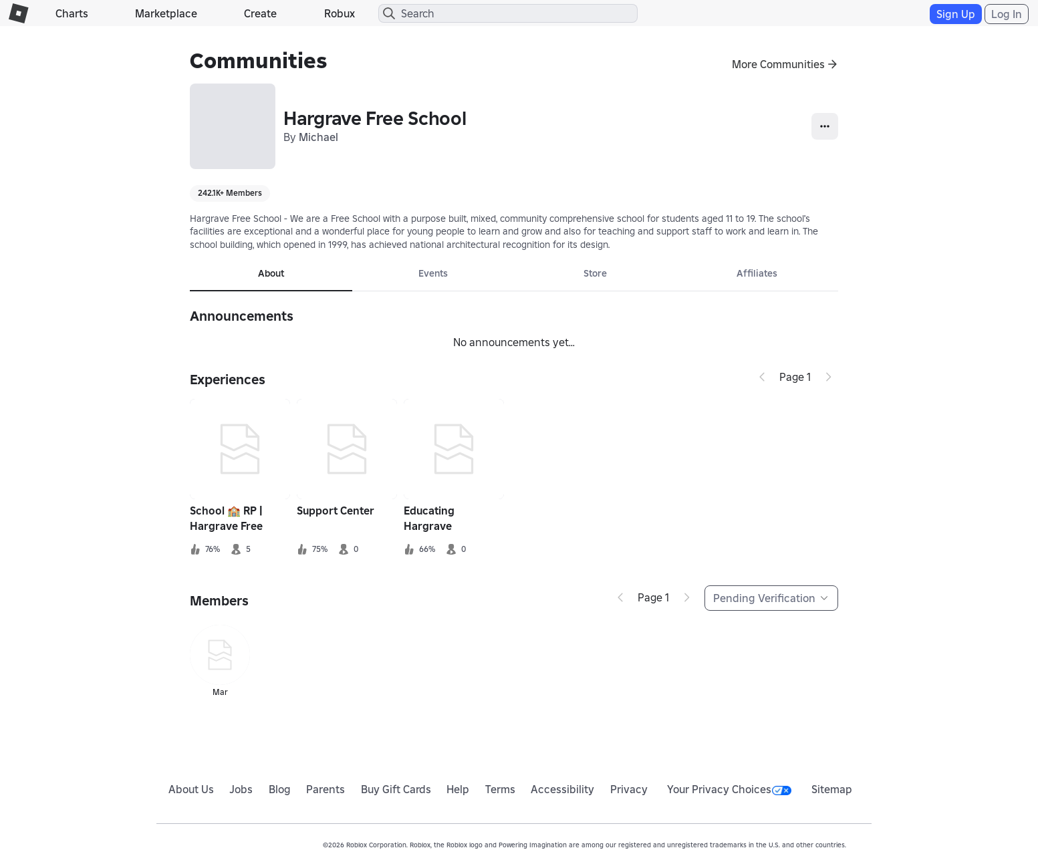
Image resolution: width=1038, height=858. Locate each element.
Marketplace (166, 13)
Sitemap (831, 789)
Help (457, 789)
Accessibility (562, 789)
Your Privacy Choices (729, 789)
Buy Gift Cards (396, 789)
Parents (325, 789)
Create (260, 13)
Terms (500, 789)
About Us (191, 789)
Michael (318, 137)
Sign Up (955, 14)
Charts (71, 13)
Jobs (241, 789)
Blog (280, 789)
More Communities (778, 64)
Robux (339, 13)
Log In (1006, 14)
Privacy (629, 789)
